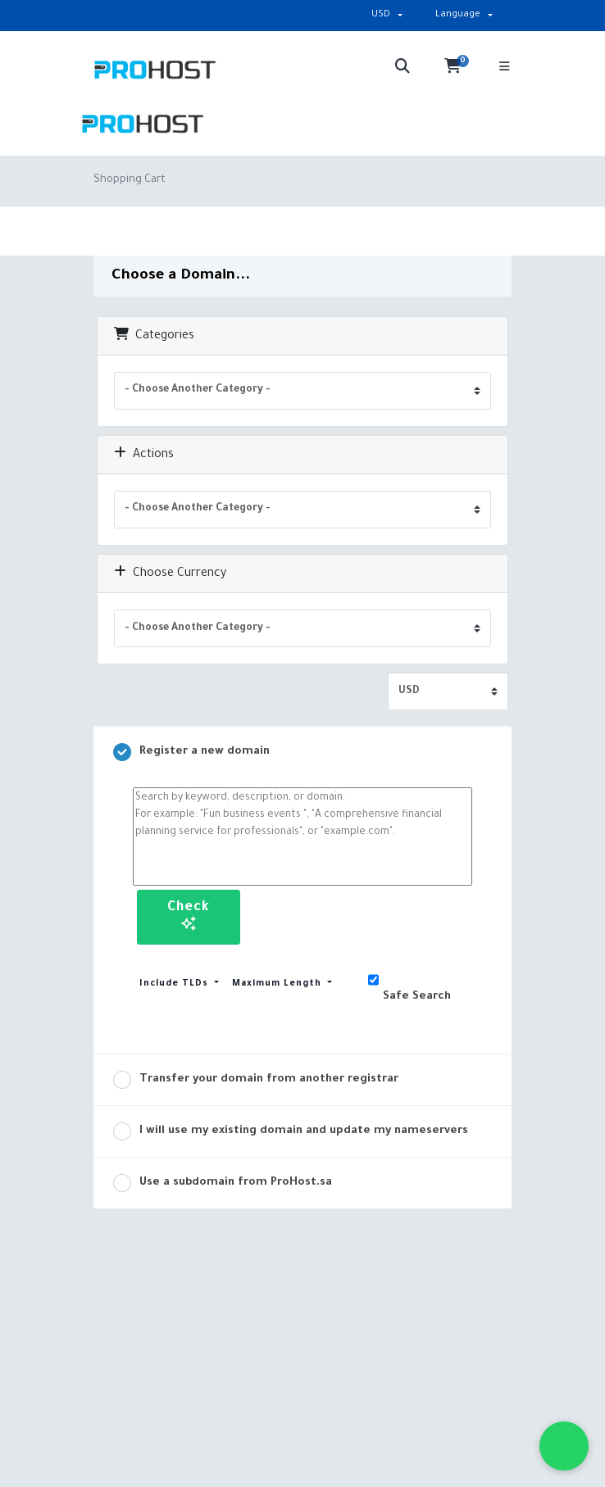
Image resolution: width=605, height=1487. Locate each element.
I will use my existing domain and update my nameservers (290, 1131)
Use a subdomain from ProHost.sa (222, 1183)
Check (188, 916)
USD (380, 15)
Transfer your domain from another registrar (255, 1080)
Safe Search (409, 982)
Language (457, 15)
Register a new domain (191, 752)
